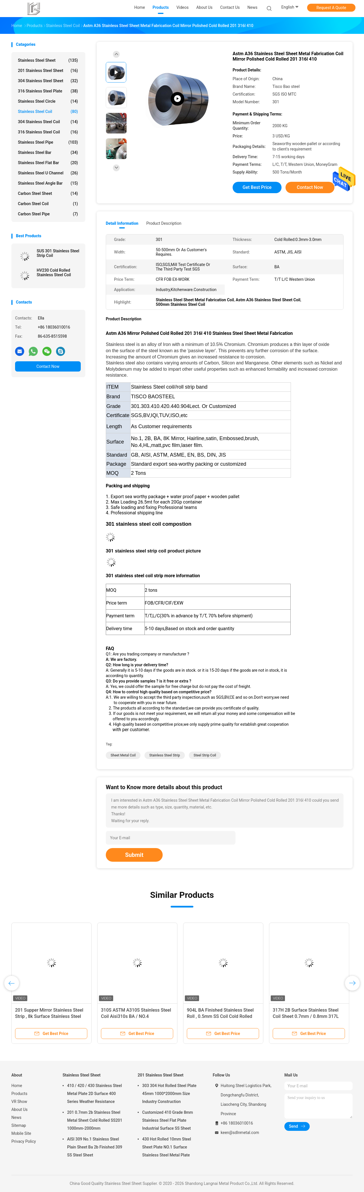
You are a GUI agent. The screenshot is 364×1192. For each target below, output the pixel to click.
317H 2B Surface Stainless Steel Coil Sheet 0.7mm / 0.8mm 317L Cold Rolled (306, 1016)
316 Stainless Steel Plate (48, 91)
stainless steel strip (164, 755)
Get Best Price (257, 187)
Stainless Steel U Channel (48, 173)
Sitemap (18, 1125)
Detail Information (122, 223)
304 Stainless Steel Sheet (48, 81)
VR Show (19, 1101)
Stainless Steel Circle (48, 101)
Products (19, 1093)
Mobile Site (21, 1133)
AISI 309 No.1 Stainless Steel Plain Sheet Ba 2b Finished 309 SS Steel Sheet (94, 1147)
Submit (134, 854)
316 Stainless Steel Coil (48, 132)
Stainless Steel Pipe (48, 142)
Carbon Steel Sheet (48, 193)
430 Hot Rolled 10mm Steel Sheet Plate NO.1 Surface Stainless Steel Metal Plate (166, 1147)
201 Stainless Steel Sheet (48, 70)
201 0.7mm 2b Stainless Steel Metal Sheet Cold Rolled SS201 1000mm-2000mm (94, 1120)
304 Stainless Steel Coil (48, 122)
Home (16, 1085)
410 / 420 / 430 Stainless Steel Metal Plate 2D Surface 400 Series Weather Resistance (94, 1093)
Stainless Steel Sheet (48, 60)
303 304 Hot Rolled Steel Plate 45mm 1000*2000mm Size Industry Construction (169, 1093)
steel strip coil (205, 755)
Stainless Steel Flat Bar (48, 163)
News (16, 1117)
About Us (19, 1109)
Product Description (163, 223)
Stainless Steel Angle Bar (48, 183)
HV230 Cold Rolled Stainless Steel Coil (54, 272)
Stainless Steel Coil (48, 111)
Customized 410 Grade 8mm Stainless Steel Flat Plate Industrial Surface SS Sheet (167, 1120)
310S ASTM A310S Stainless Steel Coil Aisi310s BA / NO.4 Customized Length (136, 1016)
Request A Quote (331, 7)
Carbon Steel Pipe (48, 214)
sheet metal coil (123, 755)
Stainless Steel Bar (48, 152)
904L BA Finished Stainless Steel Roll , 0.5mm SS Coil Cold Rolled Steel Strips (220, 1016)
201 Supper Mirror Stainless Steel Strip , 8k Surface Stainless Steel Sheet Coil (49, 1016)
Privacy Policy (23, 1141)
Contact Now (47, 366)
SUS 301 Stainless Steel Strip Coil (58, 253)
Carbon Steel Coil (48, 204)
